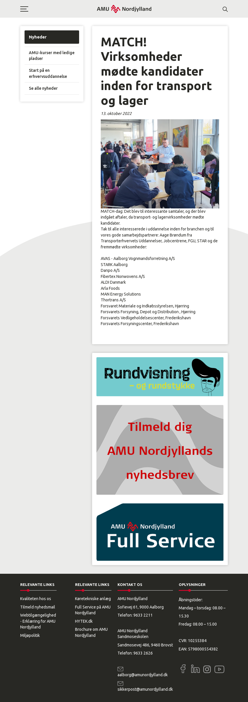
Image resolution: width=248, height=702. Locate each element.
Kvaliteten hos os (35, 598)
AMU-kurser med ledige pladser (51, 55)
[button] (58, 9)
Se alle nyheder (43, 88)
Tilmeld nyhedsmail (37, 607)
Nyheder (37, 36)
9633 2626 (143, 653)
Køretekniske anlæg (93, 598)
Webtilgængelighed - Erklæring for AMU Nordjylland (38, 621)
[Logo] (124, 9)
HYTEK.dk (84, 621)
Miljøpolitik (30, 635)
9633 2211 (143, 615)
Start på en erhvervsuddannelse (48, 73)
